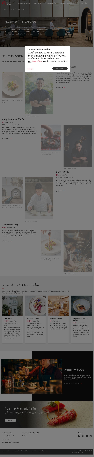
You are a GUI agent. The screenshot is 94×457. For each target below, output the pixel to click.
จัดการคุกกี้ (30, 69)
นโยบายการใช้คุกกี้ (37, 61)
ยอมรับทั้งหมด (60, 68)
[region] (47, 59)
